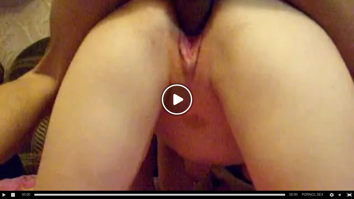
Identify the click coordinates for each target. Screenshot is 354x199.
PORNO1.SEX (312, 195)
